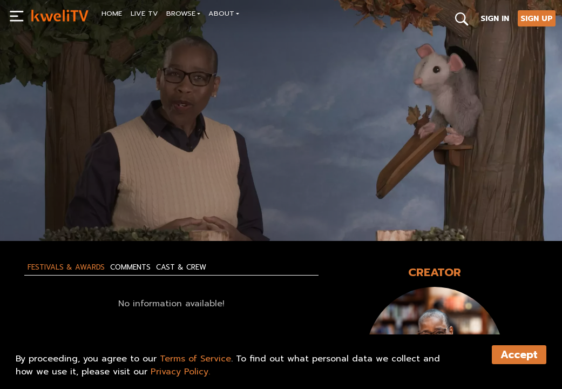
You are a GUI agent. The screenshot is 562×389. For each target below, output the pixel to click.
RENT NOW (131, 208)
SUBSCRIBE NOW (60, 208)
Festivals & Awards (66, 267)
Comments (130, 267)
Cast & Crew (181, 267)
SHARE (182, 208)
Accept (519, 355)
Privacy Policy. (180, 371)
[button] (183, 15)
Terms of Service (195, 358)
